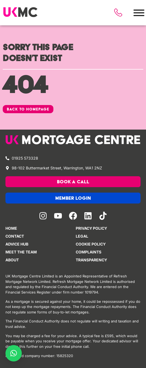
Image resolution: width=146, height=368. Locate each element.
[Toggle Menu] (138, 13)
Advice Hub (16, 244)
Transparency (91, 260)
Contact (14, 236)
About (12, 260)
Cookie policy (91, 244)
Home (11, 228)
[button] (13, 353)
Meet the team (21, 252)
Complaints (88, 252)
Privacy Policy (91, 228)
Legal (82, 236)
